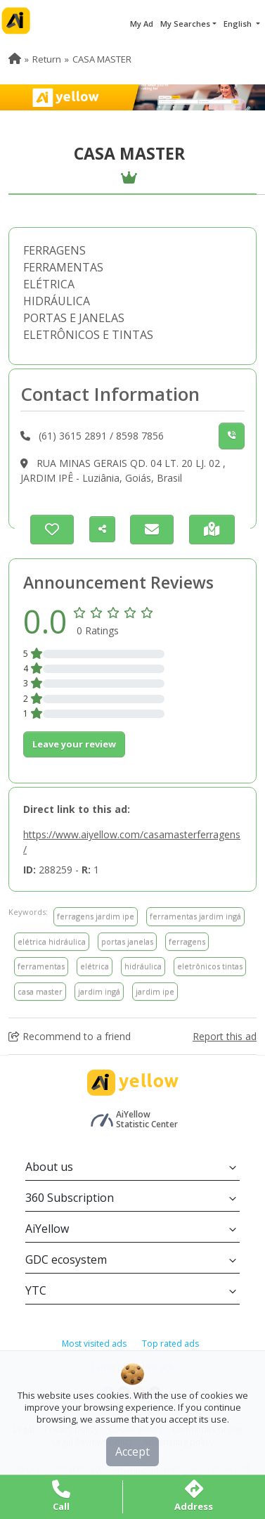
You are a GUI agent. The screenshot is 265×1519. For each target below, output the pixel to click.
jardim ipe (155, 991)
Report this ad (225, 1036)
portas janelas (127, 941)
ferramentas (41, 966)
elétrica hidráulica (52, 941)
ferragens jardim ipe (95, 916)
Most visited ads (94, 1344)
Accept (132, 1451)
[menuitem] (14, 59)
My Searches (185, 23)
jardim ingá (99, 991)
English (239, 23)
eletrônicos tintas (210, 966)
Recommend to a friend (69, 1036)
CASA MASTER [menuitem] (101, 59)
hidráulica (143, 966)
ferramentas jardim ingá (195, 916)
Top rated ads (170, 1344)
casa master (40, 991)
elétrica (94, 966)
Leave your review (74, 744)
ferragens (187, 941)
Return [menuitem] (46, 59)
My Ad (141, 23)
